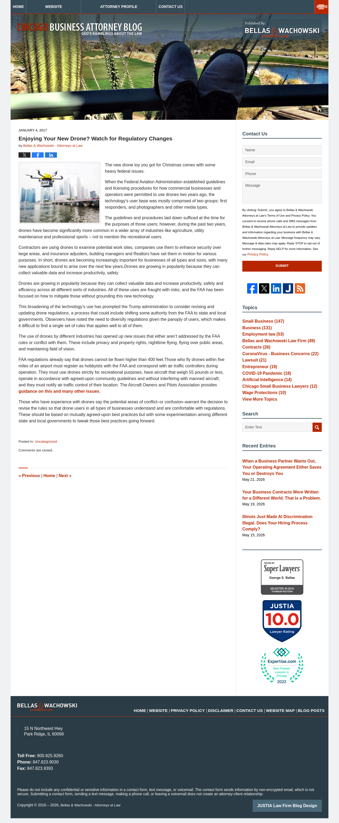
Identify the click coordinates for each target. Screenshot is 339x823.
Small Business (260, 321)
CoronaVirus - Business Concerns (276, 360)
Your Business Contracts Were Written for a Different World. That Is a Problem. (280, 509)
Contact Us (292, 6)
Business (255, 329)
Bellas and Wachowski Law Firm (274, 344)
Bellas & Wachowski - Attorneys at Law (92, 810)
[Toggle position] (310, 654)
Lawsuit (253, 368)
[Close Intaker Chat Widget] (321, 654)
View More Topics (257, 415)
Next (65, 475)
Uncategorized (46, 441)
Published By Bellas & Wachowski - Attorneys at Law (282, 29)
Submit (282, 266)
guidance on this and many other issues (59, 391)
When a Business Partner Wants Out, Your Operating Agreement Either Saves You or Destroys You (279, 482)
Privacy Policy (256, 254)
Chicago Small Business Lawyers (275, 399)
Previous (29, 475)
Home (35, 6)
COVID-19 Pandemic (264, 384)
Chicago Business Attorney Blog (79, 29)
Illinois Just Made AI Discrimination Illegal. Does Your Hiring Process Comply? (279, 532)
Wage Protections (261, 407)
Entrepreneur (257, 376)
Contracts (254, 352)
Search (317, 444)
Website (87, 6)
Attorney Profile (152, 6)
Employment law (260, 337)
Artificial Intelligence (264, 391)
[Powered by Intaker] (294, 811)
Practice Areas (225, 6)
